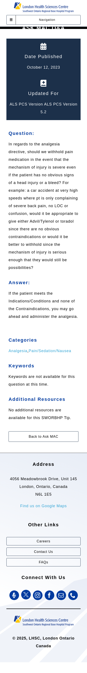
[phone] (73, 595)
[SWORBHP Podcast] (14, 595)
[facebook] (49, 595)
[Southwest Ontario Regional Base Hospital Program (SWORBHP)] (44, 615)
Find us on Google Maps (43, 506)
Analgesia (18, 351)
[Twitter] (26, 594)
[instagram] (38, 595)
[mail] (61, 595)
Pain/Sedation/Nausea (50, 351)
